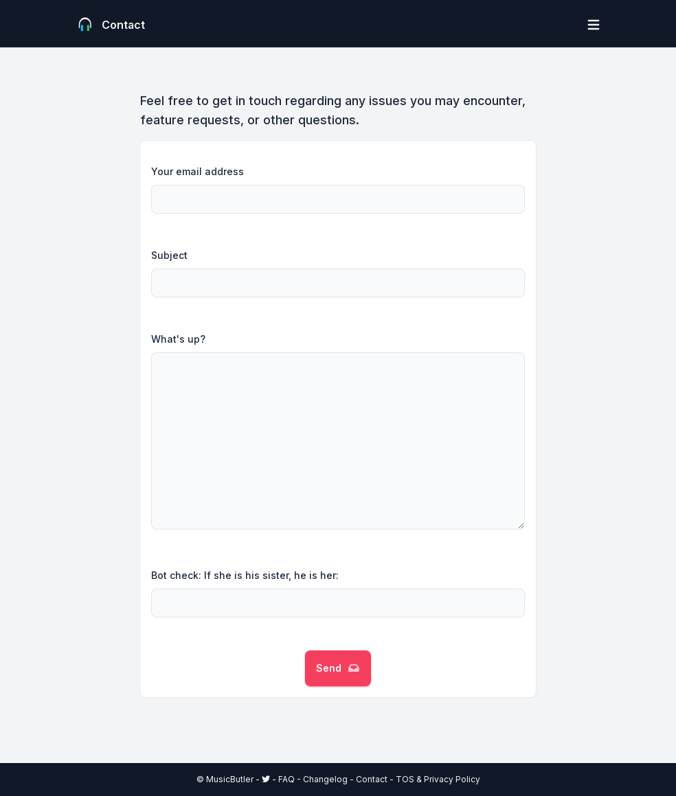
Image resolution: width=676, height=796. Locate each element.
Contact (371, 779)
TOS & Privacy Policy (438, 779)
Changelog (325, 779)
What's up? (178, 339)
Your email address (197, 171)
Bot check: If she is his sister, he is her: (245, 575)
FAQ (286, 779)
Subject (169, 255)
